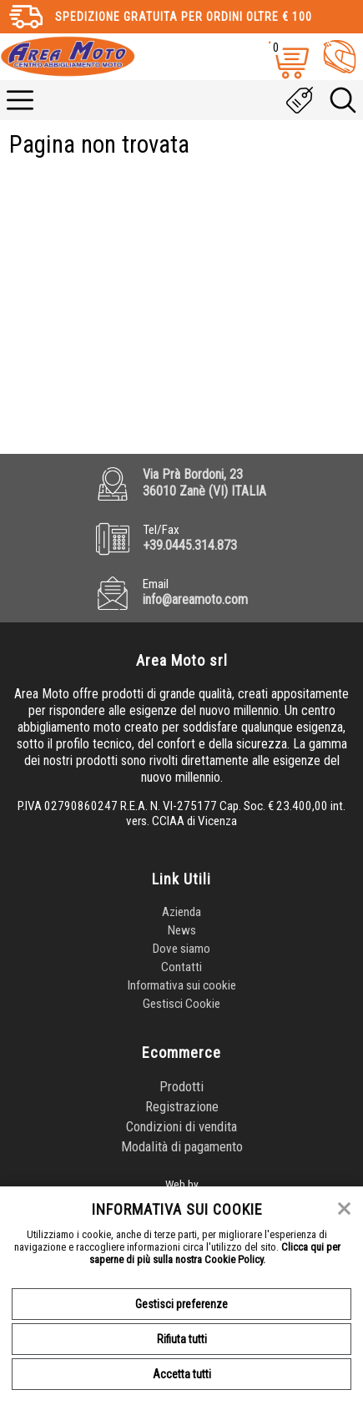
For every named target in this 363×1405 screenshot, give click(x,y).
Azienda (181, 911)
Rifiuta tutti (182, 1339)
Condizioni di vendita (181, 1126)
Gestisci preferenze (181, 1304)
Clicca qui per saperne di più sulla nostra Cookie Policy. (214, 1253)
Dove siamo (181, 948)
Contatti (181, 966)
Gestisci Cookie (181, 1003)
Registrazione (182, 1106)
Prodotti (181, 1086)
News (182, 930)
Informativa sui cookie (182, 985)
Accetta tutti (182, 1374)
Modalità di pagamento (182, 1146)
